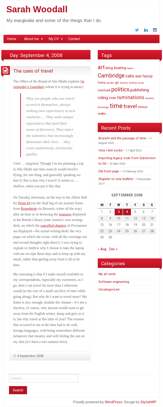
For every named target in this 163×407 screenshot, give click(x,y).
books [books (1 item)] (130, 68)
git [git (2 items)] (117, 83)
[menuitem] (12, 39)
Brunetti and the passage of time (122, 138)
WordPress (113, 402)
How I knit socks (110, 150)
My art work (107, 274)
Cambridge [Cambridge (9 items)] (111, 75)
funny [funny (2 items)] (102, 83)
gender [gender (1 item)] (110, 82)
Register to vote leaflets (115, 179)
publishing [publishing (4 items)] (139, 89)
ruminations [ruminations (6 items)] (130, 97)
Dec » (113, 249)
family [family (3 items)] (147, 76)
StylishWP (148, 402)
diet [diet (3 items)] (138, 76)
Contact (74, 39)
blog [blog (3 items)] (109, 68)
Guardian (36, 87)
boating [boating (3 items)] (120, 68)
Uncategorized (108, 289)
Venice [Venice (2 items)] (142, 107)
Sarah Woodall (37, 9)
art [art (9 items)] (101, 67)
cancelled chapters (53, 225)
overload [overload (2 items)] (104, 90)
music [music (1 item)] (141, 82)
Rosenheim (29, 208)
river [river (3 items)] (112, 98)
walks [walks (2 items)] (102, 114)
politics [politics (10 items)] (120, 89)
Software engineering (113, 282)
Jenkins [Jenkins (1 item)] (124, 82)
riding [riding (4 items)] (103, 97)
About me (31, 39)
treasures (65, 214)
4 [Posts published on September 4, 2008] (127, 212)
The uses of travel (33, 71)
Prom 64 (24, 203)
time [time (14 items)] (116, 106)
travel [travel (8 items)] (130, 106)
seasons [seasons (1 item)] (149, 98)
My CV (54, 39)
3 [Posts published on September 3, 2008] (119, 212)
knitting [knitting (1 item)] (133, 82)
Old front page (108, 171)
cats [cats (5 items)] (129, 76)
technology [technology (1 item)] (103, 107)
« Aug (102, 249)
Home (11, 39)
